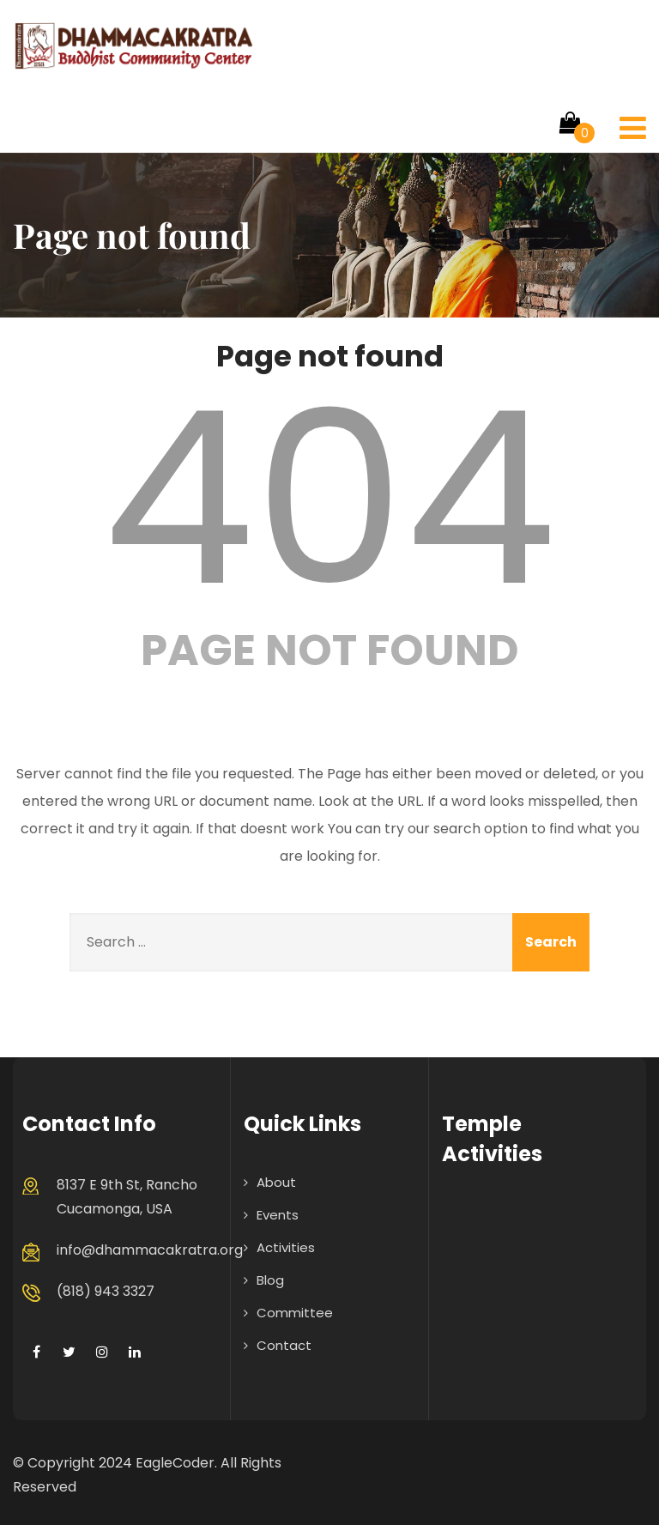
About (276, 1182)
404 (329, 498)
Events (278, 1215)
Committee (295, 1313)
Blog (270, 1280)
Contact (284, 1345)
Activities (286, 1247)
